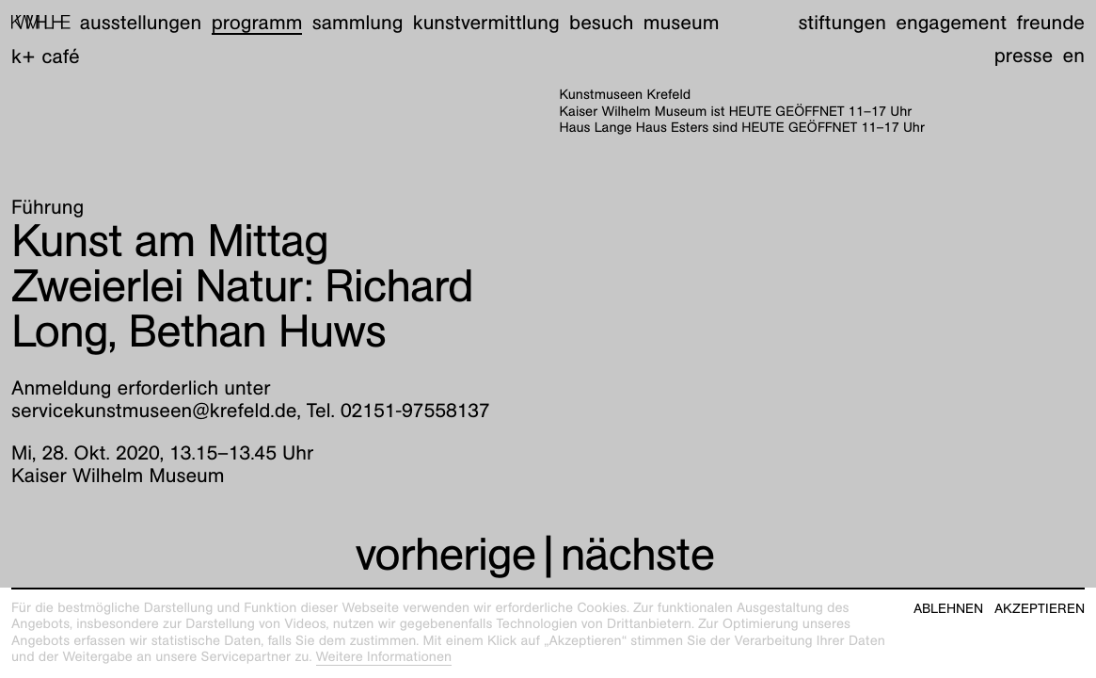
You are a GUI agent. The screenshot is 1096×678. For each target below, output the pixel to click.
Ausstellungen (140, 22)
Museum (681, 22)
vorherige (445, 554)
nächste (638, 554)
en (1074, 55)
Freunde (1050, 22)
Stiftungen (842, 22)
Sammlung (358, 22)
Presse (1024, 55)
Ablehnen (948, 609)
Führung (47, 206)
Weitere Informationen (384, 657)
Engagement (951, 22)
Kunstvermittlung (486, 22)
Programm (257, 22)
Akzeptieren (1039, 609)
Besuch (601, 22)
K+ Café (45, 56)
